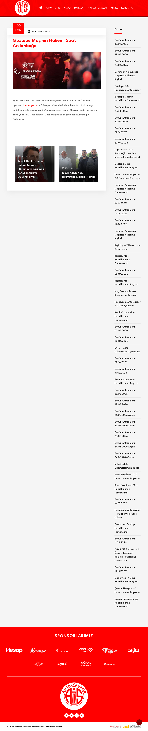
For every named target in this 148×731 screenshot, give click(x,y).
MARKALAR (79, 8)
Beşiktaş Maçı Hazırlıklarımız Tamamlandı (122, 260)
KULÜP (49, 8)
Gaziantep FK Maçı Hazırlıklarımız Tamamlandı (124, 528)
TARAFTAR (91, 8)
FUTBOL (58, 8)
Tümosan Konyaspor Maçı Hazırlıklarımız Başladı (125, 235)
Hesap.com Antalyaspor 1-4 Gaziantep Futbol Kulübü (127, 514)
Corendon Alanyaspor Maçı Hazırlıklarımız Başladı (126, 76)
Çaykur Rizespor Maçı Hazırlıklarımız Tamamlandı (126, 603)
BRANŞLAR (103, 8)
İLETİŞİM (125, 8)
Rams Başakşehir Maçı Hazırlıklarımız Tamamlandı (126, 489)
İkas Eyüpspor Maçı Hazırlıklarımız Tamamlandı (124, 316)
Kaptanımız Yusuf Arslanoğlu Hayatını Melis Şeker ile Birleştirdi (127, 153)
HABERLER (114, 8)
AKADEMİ (68, 8)
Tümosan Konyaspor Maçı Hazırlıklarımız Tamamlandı (125, 189)
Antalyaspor (31, 105)
